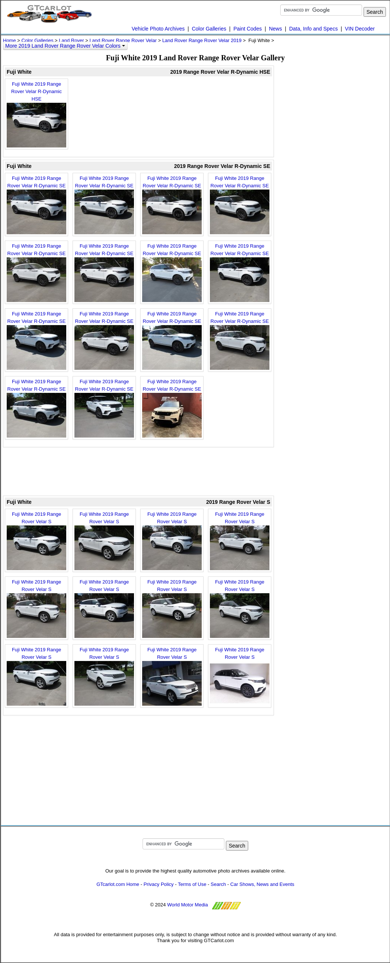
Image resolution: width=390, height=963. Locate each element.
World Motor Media (187, 905)
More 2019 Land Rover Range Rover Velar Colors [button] (65, 46)
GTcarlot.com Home (117, 884)
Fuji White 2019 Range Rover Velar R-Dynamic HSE (36, 114)
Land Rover (71, 40)
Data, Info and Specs (313, 29)
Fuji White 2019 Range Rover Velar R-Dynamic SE (36, 204)
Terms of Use (192, 884)
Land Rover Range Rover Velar (123, 40)
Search (218, 884)
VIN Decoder (360, 29)
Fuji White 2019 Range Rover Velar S (36, 540)
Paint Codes (247, 29)
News (275, 29)
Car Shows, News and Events (262, 884)
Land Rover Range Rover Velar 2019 (202, 40)
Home (9, 40)
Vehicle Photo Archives (158, 29)
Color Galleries (209, 29)
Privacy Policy (159, 884)
